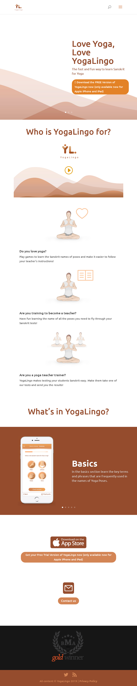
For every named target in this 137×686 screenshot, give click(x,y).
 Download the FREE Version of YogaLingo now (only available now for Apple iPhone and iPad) (99, 86)
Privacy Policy (88, 681)
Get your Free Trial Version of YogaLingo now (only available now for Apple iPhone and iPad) (68, 557)
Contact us (68, 601)
